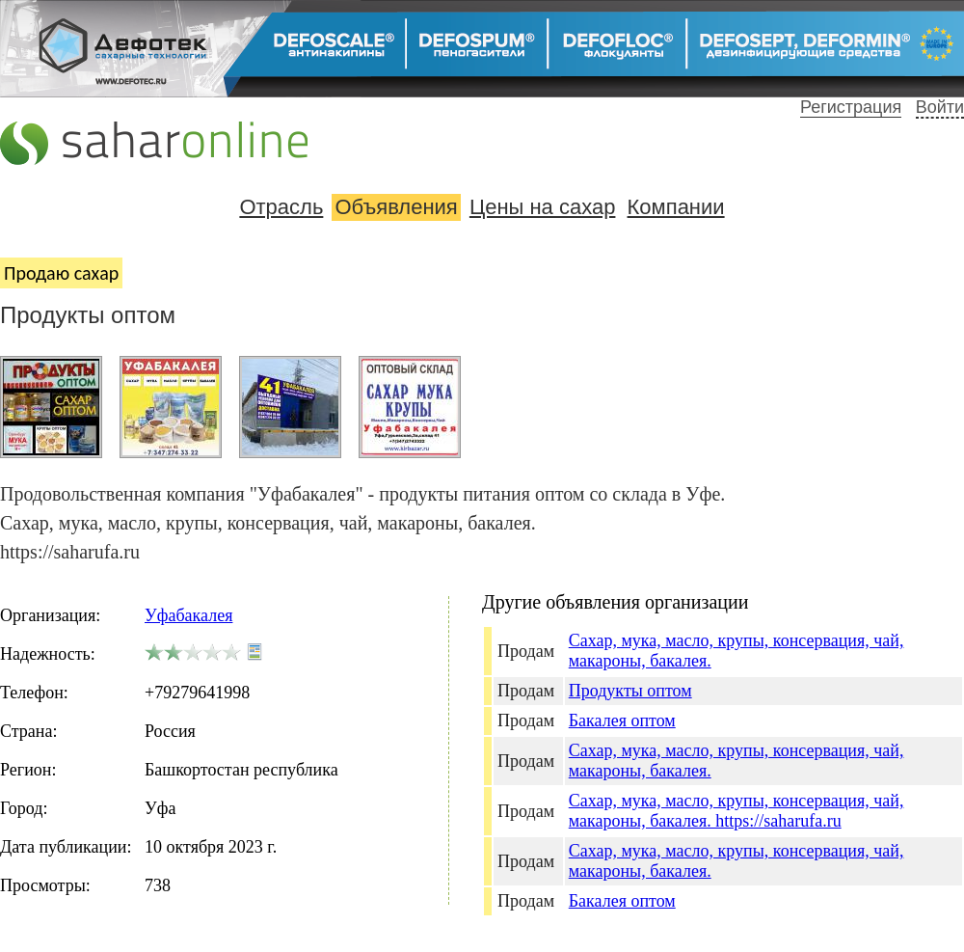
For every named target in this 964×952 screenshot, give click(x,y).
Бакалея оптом (622, 720)
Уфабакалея (188, 615)
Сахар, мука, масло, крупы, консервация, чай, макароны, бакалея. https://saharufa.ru (736, 810)
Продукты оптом (630, 690)
